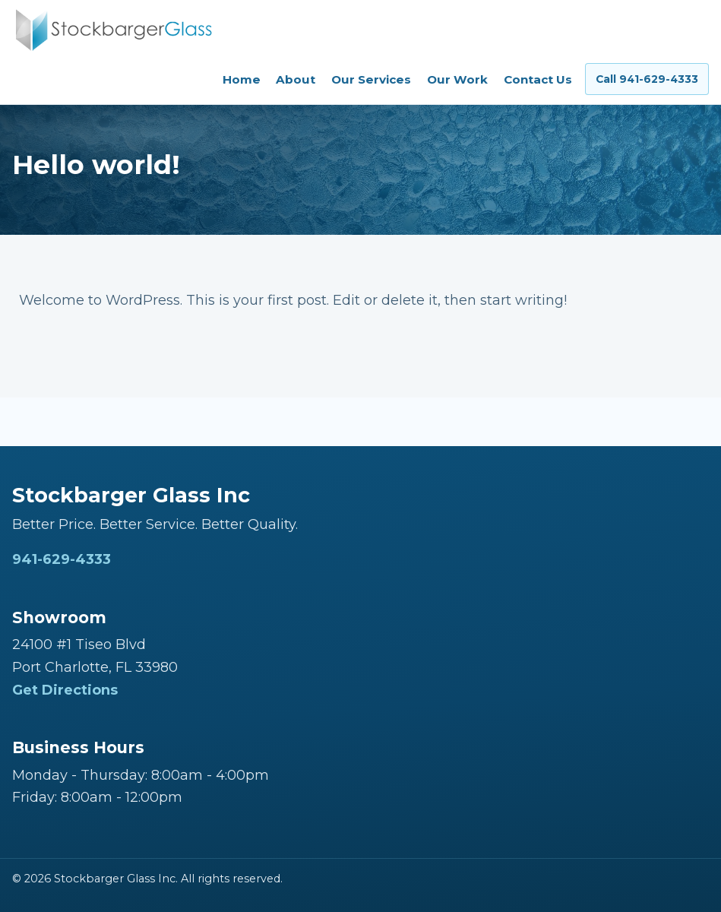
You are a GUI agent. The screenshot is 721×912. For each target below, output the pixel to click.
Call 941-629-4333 (647, 79)
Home (242, 79)
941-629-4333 (61, 559)
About (295, 79)
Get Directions (65, 690)
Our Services (371, 79)
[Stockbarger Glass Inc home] (113, 30)
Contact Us (538, 79)
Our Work (457, 79)
